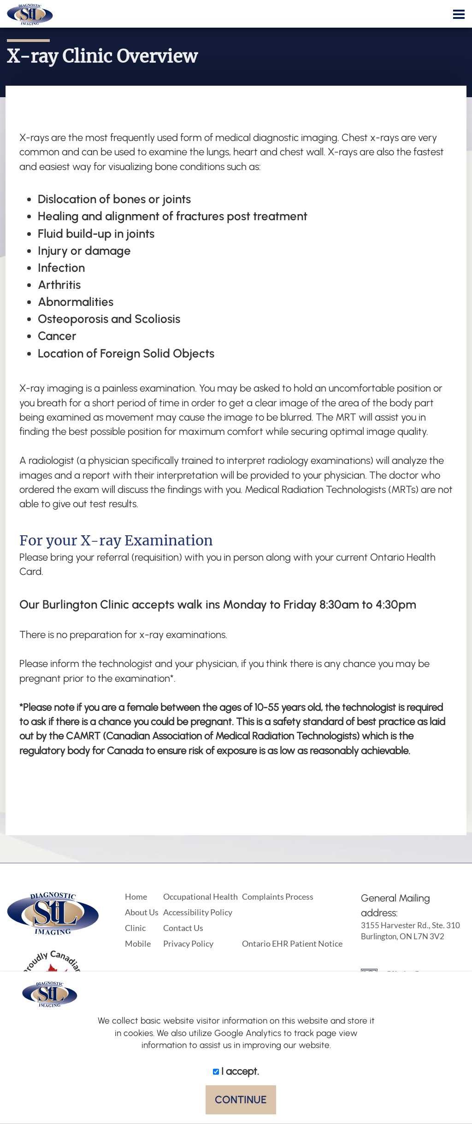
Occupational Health (200, 896)
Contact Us (183, 928)
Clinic (135, 928)
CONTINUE (241, 1099)
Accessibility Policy (197, 912)
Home (136, 896)
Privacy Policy (188, 943)
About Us (142, 912)
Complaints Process (277, 896)
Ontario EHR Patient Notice (292, 943)
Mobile (138, 943)
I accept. (236, 1071)
